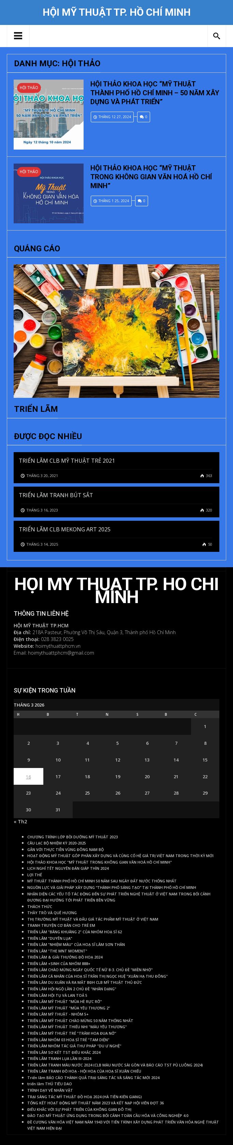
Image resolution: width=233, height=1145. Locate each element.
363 (208, 475)
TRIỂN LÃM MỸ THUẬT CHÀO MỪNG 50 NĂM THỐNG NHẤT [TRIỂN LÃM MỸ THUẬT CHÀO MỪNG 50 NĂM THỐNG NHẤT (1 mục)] (80, 1020)
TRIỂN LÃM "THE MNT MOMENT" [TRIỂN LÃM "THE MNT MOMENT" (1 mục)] (57, 951)
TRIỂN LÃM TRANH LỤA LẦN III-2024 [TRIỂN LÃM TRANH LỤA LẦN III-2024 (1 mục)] (59, 1058)
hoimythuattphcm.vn (58, 646)
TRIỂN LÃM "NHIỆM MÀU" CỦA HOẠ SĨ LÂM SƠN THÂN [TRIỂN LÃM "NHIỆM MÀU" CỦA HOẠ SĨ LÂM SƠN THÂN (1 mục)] (76, 944)
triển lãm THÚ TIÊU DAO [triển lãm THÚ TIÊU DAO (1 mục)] (49, 1083)
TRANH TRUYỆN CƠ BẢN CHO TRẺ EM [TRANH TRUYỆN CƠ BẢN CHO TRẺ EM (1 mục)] (61, 925)
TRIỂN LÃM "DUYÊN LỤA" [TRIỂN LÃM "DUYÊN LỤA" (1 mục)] (49, 938)
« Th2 (20, 821)
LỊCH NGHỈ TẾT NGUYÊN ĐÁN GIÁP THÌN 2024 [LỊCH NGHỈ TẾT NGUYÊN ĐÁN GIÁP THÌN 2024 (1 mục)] (67, 868)
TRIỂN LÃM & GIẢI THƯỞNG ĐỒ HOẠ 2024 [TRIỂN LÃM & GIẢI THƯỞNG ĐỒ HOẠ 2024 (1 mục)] (64, 957)
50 (209, 544)
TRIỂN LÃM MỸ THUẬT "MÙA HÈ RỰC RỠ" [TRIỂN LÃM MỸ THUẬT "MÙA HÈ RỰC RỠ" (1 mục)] (64, 1001)
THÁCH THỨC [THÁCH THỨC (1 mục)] (39, 906)
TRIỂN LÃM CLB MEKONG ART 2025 (65, 529)
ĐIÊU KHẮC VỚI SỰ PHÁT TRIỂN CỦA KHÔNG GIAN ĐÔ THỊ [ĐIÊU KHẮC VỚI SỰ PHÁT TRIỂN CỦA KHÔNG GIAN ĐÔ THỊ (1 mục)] (79, 1109)
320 (208, 510)
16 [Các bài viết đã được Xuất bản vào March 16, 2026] (28, 776)
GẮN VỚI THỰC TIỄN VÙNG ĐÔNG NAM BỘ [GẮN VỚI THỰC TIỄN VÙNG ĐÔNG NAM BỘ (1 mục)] (65, 849)
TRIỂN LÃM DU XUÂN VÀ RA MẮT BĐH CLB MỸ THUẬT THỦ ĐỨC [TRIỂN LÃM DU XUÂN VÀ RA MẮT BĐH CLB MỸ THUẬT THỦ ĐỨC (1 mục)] (84, 982)
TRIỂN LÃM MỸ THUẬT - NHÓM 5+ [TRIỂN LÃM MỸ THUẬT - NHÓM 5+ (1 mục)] (58, 1014)
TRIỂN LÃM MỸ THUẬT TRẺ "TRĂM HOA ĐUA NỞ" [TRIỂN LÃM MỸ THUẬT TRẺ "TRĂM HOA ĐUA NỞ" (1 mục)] (71, 1033)
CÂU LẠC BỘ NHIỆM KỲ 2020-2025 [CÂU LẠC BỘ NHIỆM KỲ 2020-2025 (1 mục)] (56, 843)
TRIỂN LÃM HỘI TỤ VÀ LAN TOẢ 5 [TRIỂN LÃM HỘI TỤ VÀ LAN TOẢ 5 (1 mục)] (57, 995)
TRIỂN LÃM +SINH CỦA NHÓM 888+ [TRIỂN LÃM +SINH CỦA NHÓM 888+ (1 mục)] (58, 963)
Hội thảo (29, 87)
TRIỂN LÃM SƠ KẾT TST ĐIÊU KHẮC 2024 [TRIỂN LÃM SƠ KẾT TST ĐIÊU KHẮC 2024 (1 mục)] (63, 1052)
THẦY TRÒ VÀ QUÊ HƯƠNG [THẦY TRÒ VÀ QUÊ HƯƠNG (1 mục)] (52, 912)
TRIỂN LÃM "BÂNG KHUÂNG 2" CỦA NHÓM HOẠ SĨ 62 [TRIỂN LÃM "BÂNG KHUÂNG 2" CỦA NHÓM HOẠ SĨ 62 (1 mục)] (74, 932)
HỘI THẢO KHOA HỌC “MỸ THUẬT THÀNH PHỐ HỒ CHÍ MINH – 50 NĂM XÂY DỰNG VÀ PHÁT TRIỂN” (154, 93)
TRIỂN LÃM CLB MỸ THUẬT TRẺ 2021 (67, 460)
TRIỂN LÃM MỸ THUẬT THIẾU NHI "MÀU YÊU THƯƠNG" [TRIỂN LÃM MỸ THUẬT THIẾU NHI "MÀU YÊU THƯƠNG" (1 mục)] (77, 1026)
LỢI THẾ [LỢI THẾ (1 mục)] (34, 874)
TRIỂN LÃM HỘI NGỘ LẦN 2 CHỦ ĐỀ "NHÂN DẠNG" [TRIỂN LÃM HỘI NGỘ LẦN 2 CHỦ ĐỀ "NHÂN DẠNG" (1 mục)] (71, 989)
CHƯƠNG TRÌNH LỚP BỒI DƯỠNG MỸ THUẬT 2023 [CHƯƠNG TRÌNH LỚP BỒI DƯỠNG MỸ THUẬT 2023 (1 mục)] (72, 837)
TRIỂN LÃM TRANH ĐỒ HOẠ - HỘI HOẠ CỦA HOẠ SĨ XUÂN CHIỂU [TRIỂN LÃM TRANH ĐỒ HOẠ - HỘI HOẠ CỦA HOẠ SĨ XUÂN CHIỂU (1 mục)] (84, 1071)
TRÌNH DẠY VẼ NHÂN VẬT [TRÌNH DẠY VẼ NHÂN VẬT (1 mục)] (50, 1090)
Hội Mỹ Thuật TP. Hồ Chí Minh (117, 12)
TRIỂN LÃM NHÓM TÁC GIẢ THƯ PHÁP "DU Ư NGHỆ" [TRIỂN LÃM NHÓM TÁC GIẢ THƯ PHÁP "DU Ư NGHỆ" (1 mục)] (74, 1046)
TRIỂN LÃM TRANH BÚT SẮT (56, 495)
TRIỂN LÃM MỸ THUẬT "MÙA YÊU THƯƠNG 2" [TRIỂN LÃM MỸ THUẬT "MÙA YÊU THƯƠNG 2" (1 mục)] (68, 1008)
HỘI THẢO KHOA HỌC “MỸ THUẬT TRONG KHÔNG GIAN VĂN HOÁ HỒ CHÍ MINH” (151, 177)
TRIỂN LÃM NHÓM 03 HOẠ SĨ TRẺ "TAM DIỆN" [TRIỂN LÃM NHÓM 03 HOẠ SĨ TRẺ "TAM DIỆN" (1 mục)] (68, 1039)
